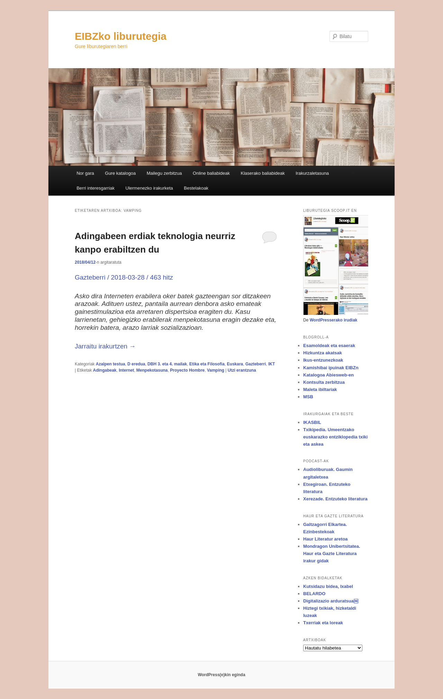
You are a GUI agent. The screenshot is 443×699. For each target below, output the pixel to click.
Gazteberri (255, 364)
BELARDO (314, 593)
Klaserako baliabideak (263, 173)
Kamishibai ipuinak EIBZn (331, 367)
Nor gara (85, 173)
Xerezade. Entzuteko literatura (335, 498)
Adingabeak (104, 370)
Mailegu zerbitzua (164, 173)
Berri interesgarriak (95, 188)
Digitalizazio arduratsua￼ (330, 600)
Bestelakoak (196, 188)
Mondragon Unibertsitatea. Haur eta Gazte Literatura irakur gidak (331, 553)
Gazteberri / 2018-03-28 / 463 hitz (124, 277)
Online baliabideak (211, 173)
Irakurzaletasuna (312, 173)
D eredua (136, 364)
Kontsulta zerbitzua (324, 382)
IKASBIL (312, 422)
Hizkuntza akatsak (322, 352)
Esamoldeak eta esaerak (329, 345)
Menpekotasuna (152, 370)
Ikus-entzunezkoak (323, 360)
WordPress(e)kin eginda (221, 674)
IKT (271, 364)
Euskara (235, 364)
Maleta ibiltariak (320, 389)
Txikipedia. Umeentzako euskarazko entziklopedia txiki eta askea (335, 437)
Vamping (215, 370)
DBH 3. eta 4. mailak (167, 364)
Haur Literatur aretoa (325, 539)
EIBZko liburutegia (120, 36)
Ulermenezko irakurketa (149, 188)
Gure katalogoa (120, 173)
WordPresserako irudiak (334, 320)
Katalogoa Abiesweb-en (328, 375)
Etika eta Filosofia (207, 364)
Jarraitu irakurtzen (105, 346)
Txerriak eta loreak (323, 622)
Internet (126, 370)
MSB (308, 396)
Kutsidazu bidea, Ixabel (328, 586)
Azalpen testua (110, 364)
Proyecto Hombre (187, 370)
